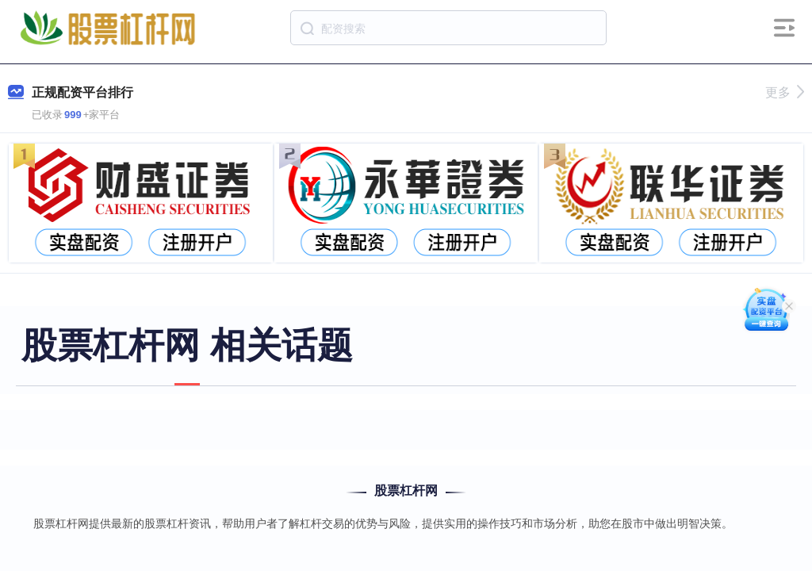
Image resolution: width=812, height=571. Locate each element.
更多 (784, 92)
